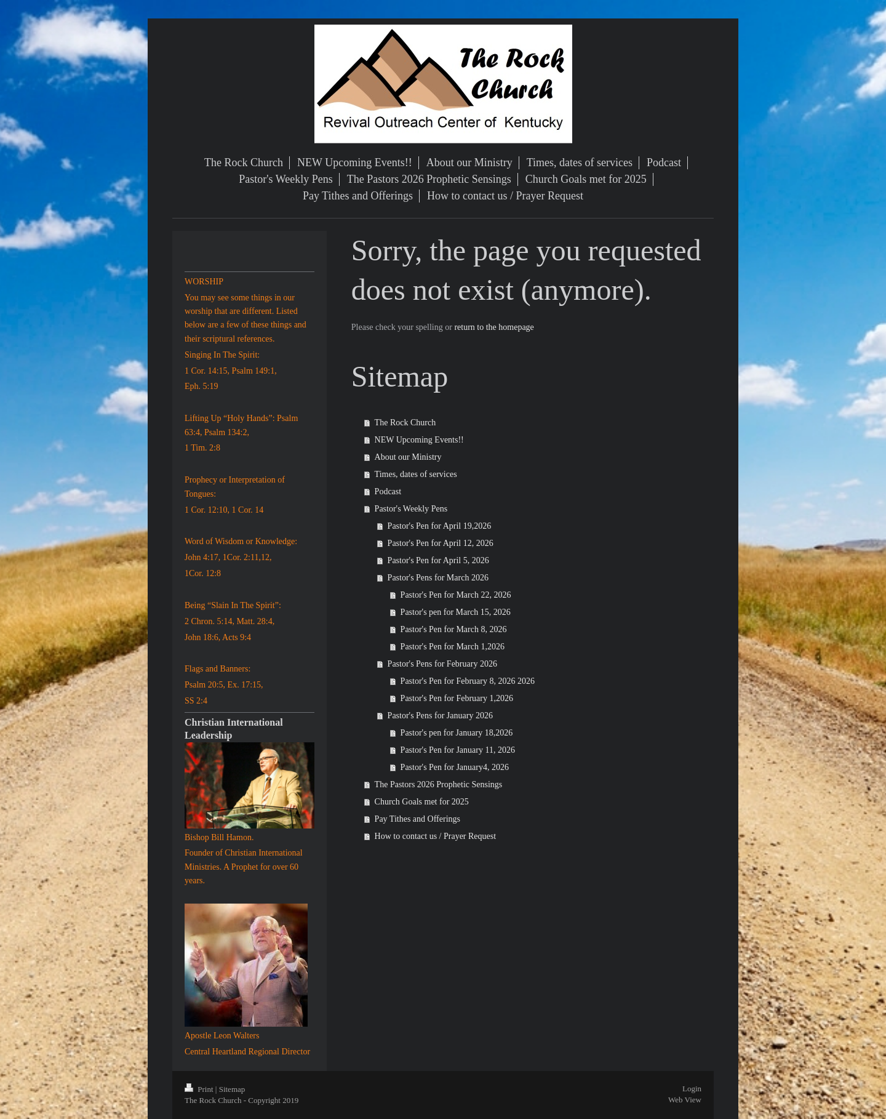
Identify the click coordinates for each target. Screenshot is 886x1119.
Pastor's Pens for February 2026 (442, 663)
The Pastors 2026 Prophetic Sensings (439, 784)
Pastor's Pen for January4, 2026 (455, 767)
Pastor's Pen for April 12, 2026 (440, 543)
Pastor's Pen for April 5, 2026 (438, 560)
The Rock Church (405, 422)
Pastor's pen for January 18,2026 (457, 732)
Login (691, 1088)
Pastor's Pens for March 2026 (438, 577)
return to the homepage (493, 327)
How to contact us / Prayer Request (436, 836)
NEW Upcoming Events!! (419, 439)
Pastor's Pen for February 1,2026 (457, 698)
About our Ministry (408, 457)
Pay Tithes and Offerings (417, 819)
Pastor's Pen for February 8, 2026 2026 (468, 681)
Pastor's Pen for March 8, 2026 (454, 629)
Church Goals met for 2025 (422, 801)
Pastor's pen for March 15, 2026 (456, 612)
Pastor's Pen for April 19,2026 (440, 526)
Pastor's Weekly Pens (411, 508)
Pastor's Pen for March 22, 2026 (456, 595)
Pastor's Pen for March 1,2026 (453, 646)
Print (200, 1089)
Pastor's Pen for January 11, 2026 (458, 750)
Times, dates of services (416, 474)
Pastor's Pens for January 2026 (440, 715)
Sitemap (232, 1089)
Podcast (388, 491)
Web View (684, 1099)
